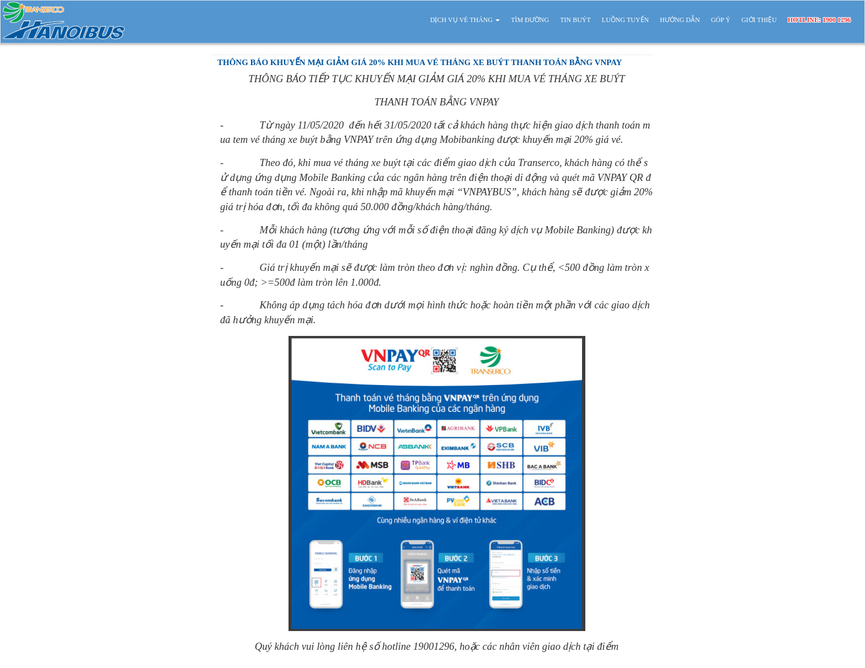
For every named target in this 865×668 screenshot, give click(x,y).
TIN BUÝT (575, 20)
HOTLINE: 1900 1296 (819, 20)
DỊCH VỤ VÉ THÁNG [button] (465, 20)
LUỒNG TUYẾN (625, 20)
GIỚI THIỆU (759, 20)
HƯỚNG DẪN (680, 20)
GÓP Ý (720, 20)
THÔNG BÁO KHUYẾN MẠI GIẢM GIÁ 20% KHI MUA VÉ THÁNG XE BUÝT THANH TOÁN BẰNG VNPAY (419, 62)
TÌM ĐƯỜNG (530, 20)
